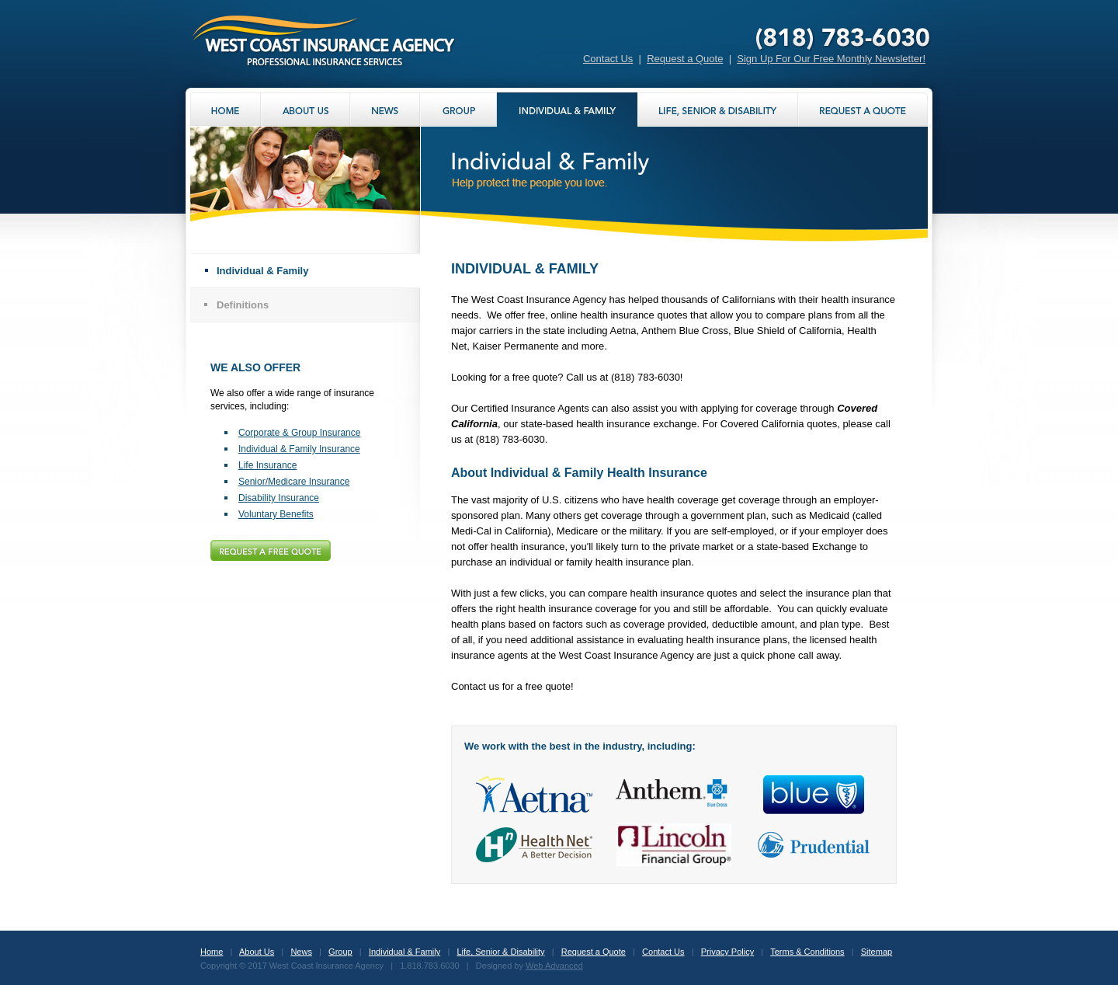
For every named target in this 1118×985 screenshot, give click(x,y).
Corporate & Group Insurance (299, 432)
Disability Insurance (278, 498)
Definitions (243, 305)
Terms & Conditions (807, 951)
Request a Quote (685, 58)
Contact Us (608, 58)
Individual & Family (262, 271)
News (301, 951)
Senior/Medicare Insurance (293, 481)
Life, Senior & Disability (500, 951)
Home (211, 951)
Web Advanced (554, 965)
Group (340, 951)
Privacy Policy (727, 951)
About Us (256, 951)
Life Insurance (267, 465)
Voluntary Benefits (276, 514)
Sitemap (876, 951)
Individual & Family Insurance (299, 449)
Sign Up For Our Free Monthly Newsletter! (831, 58)
